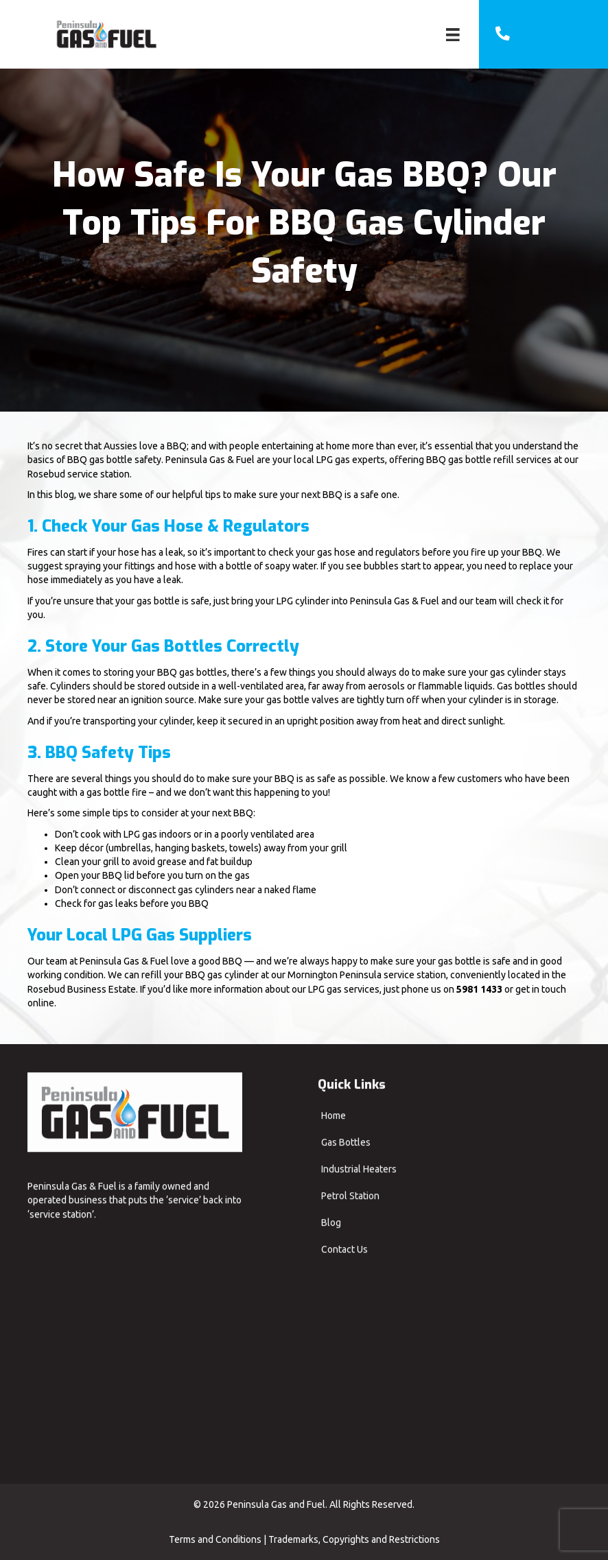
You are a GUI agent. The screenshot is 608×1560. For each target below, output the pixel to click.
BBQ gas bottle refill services (489, 459)
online (40, 1002)
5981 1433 (479, 989)
